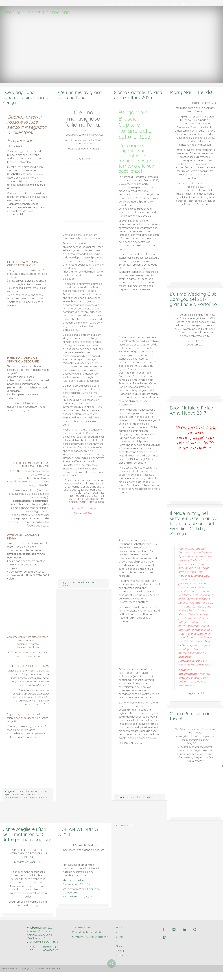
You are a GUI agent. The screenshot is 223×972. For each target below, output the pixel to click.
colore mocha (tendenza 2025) (30, 791)
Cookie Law (122, 955)
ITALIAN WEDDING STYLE (78, 831)
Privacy (120, 950)
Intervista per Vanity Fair (28, 861)
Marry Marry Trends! (191, 92)
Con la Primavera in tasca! (190, 716)
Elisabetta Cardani (73, 880)
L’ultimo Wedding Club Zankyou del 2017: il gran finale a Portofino (193, 299)
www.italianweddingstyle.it (78, 896)
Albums (134, 3)
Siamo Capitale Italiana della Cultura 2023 (138, 94)
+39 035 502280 (82, 927)
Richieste (160, 3)
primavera (66, 585)
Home (119, 927)
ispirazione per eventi (15, 794)
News (185, 3)
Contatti (147, 3)
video (200, 341)
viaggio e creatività (38, 797)
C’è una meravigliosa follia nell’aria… (80, 94)
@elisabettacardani (32, 737)
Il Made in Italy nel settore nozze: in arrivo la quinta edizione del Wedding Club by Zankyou (193, 523)
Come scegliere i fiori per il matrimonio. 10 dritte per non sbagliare (26, 834)
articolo (199, 344)
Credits (196, 3)
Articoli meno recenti (122, 825)
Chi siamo (109, 3)
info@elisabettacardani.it (86, 932)
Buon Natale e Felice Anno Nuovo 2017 (191, 410)
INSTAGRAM (137, 742)
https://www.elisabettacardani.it (90, 936)
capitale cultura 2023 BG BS (140, 797)
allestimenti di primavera (82, 582)
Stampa (173, 3)
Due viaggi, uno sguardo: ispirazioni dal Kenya (25, 97)
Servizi (122, 3)
